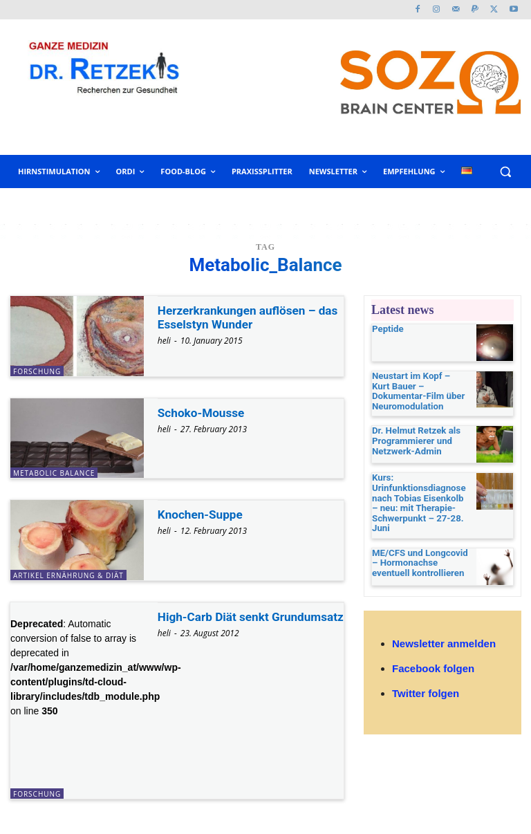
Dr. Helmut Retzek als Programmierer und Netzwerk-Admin (412, 433)
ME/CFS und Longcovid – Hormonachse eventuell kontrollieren (419, 551)
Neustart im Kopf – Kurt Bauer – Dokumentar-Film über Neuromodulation (420, 386)
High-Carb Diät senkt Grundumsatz (216, 623)
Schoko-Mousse (203, 412)
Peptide (386, 329)
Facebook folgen (433, 658)
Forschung (37, 371)
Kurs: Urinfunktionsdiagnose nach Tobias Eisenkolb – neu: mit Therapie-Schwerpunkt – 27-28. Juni (417, 495)
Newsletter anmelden (444, 633)
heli (164, 340)
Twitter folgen (425, 683)
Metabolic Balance (54, 473)
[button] (505, 172)
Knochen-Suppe (202, 514)
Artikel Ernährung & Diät (68, 575)
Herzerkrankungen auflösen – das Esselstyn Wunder (241, 317)
